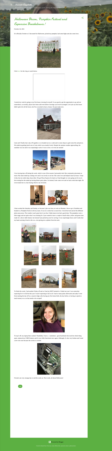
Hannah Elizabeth (23, 4)
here (19, 71)
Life (20, 386)
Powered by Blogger (56, 442)
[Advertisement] (95, 43)
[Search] (100, 5)
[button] (82, 18)
